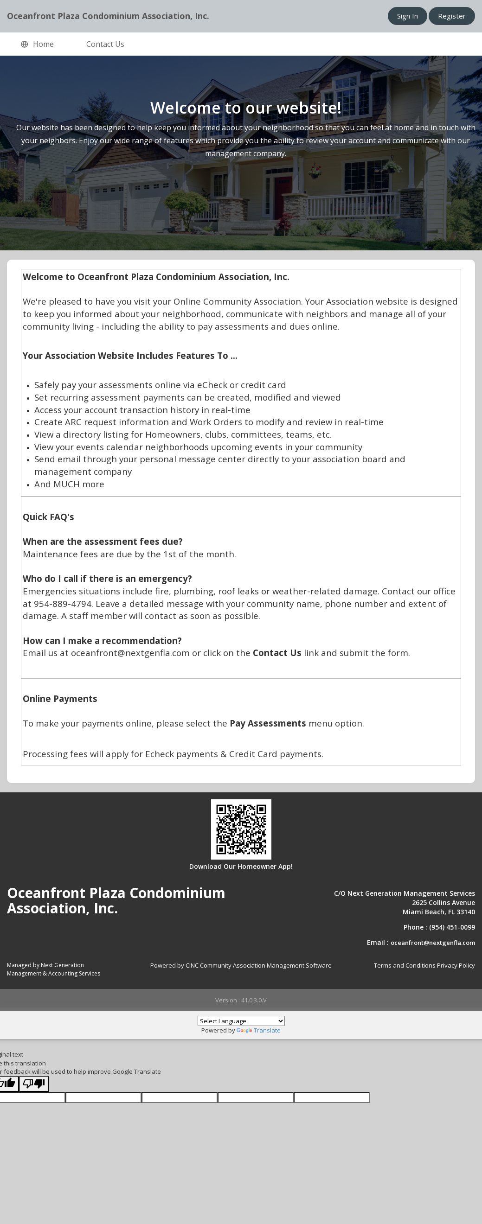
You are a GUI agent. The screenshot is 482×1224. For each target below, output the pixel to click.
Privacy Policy (456, 965)
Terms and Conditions (405, 965)
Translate (259, 1030)
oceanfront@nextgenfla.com (433, 942)
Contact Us (105, 44)
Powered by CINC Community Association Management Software (241, 965)
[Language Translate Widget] (241, 1021)
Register (452, 15)
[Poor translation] (34, 1084)
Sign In (407, 15)
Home (37, 44)
